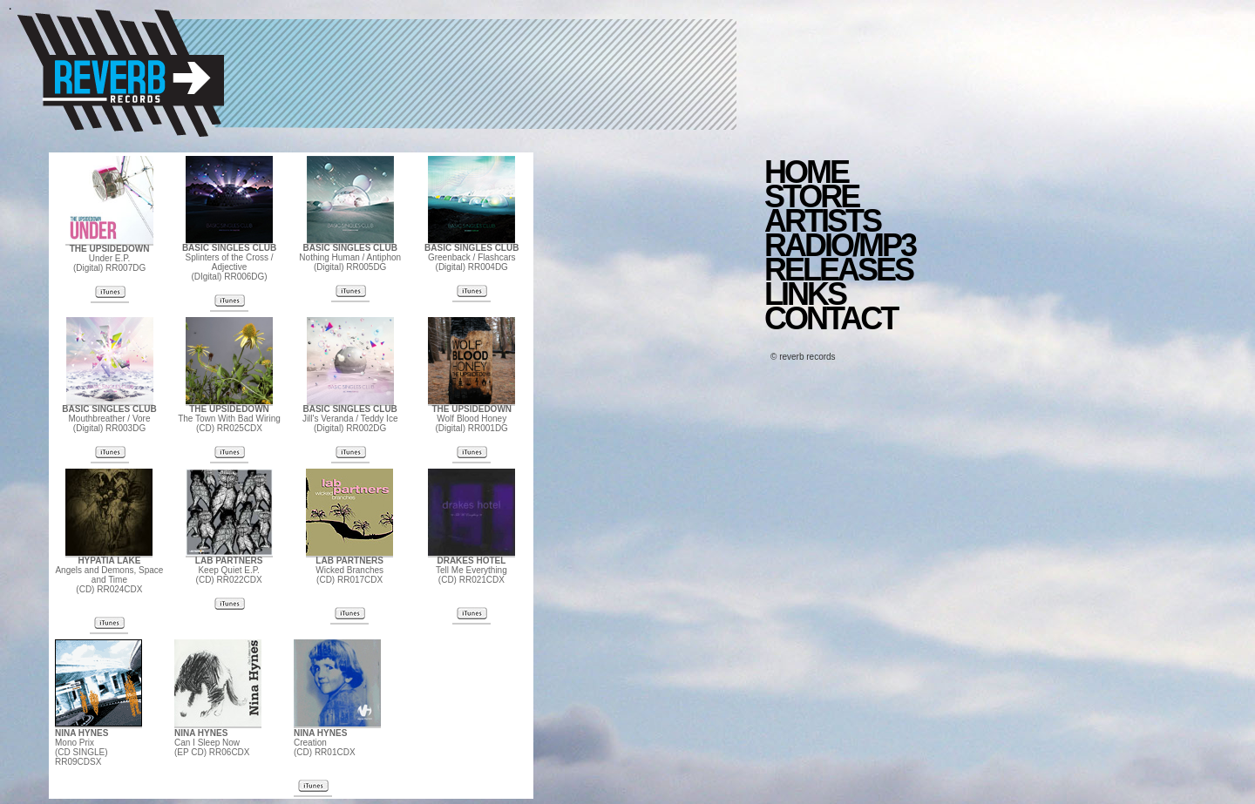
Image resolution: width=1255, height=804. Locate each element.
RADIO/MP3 (839, 245)
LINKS (804, 294)
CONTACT (830, 318)
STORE (811, 196)
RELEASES (838, 269)
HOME (806, 172)
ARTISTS (822, 221)
